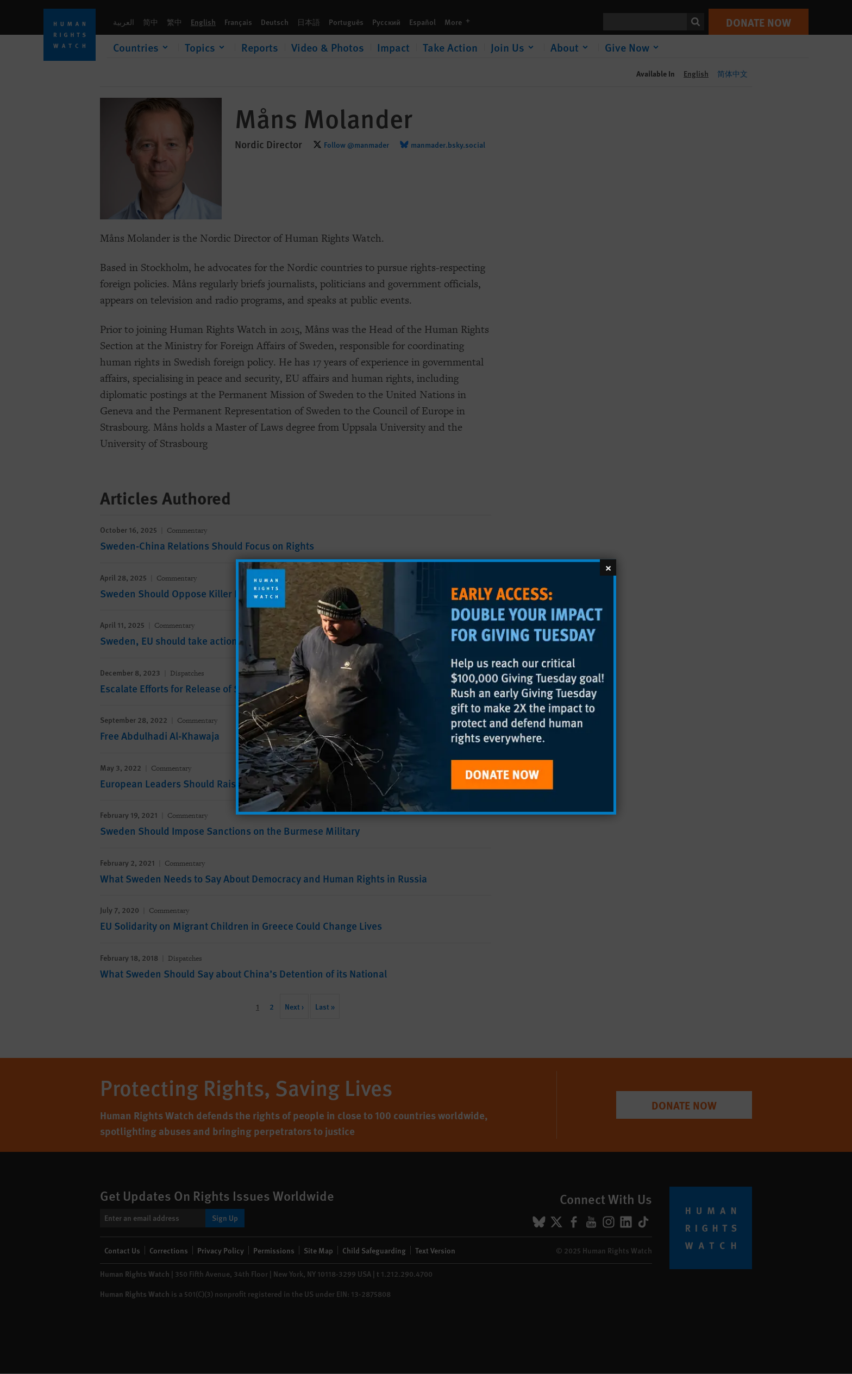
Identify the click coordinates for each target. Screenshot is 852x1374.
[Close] (608, 567)
